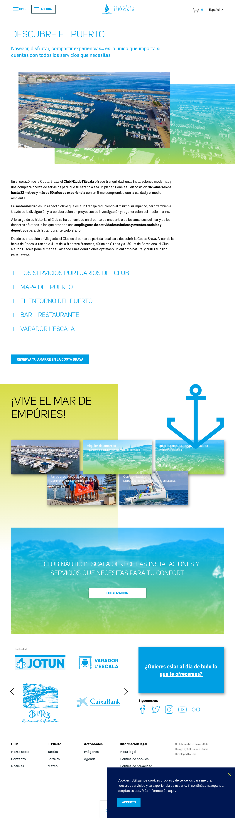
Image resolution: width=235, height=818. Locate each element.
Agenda (46, 9)
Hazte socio (20, 752)
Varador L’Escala (44, 332)
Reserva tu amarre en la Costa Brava (50, 362)
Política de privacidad (136, 766)
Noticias (17, 766)
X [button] (229, 774)
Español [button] (214, 10)
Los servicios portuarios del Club (72, 274)
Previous (12, 694)
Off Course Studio (197, 749)
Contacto (18, 759)
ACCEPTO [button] (130, 802)
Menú (21, 9)
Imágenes (91, 752)
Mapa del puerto (43, 289)
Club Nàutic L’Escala (117, 9)
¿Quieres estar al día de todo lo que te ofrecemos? (181, 673)
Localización (117, 595)
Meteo (53, 766)
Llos (194, 754)
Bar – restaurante (46, 317)
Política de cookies (134, 759)
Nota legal (128, 752)
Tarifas (53, 752)
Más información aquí (158, 790)
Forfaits (54, 759)
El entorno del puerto (53, 303)
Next (126, 694)
